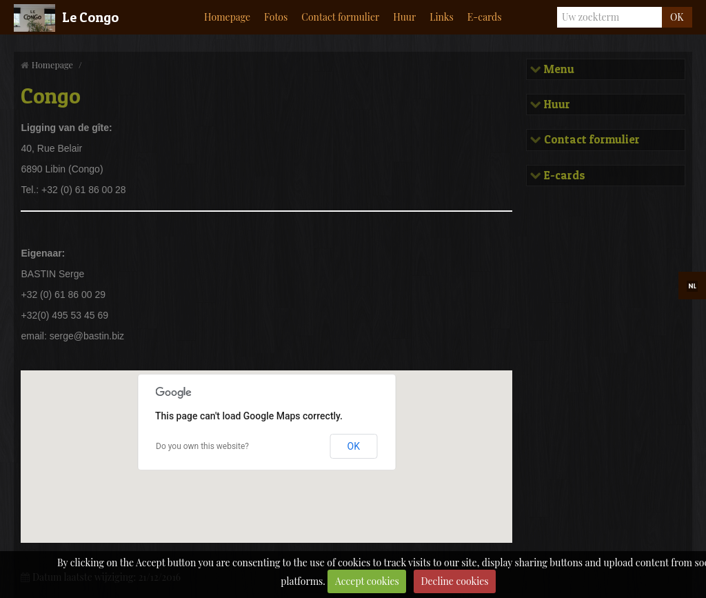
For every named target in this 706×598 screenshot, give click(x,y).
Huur (404, 16)
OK (676, 16)
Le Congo (90, 17)
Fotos (276, 16)
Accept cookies (367, 581)
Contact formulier (340, 16)
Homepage (227, 16)
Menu (557, 69)
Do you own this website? (202, 446)
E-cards (484, 16)
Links (442, 16)
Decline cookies (454, 581)
